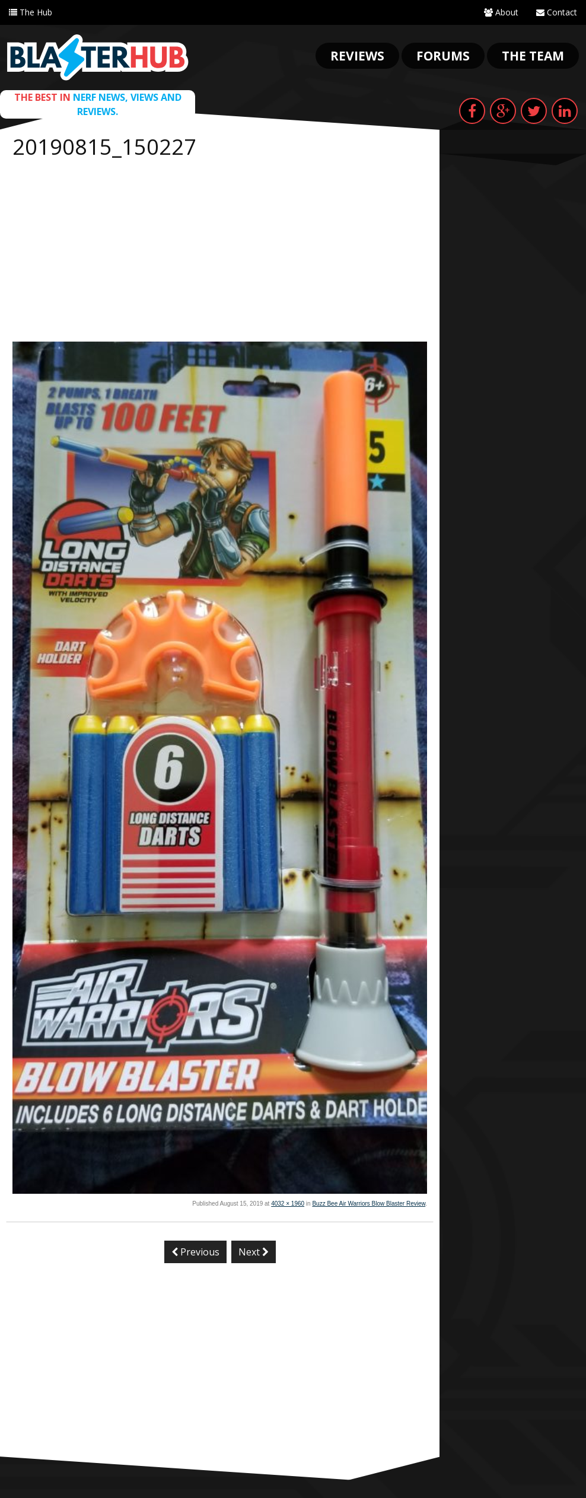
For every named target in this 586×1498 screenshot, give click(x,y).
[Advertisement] (219, 253)
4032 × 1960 (287, 1203)
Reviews (357, 55)
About (501, 12)
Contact (556, 12)
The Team (533, 55)
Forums (443, 55)
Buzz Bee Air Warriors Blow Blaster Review (368, 1203)
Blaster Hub (97, 57)
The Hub (30, 12)
